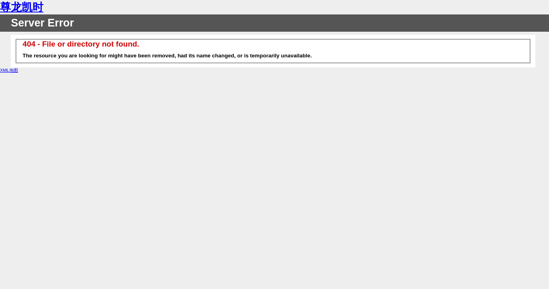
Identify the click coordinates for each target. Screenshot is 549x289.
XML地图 (9, 70)
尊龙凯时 (21, 7)
